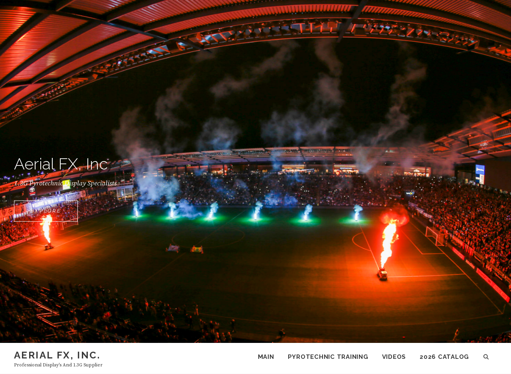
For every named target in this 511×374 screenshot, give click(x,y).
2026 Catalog (444, 356)
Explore (54, 214)
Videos (394, 356)
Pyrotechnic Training (328, 356)
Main (266, 356)
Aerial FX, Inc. (57, 355)
